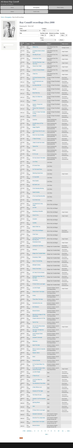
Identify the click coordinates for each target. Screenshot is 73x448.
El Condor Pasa (36, 165)
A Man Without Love (37, 387)
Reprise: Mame (36, 352)
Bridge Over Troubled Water (39, 253)
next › (68, 431)
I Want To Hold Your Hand (38, 142)
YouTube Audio (44, 33)
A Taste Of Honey (36, 138)
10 (58, 431)
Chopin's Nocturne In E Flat (39, 318)
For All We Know (36, 199)
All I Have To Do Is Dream (38, 272)
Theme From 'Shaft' (37, 66)
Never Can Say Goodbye (38, 134)
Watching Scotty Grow (38, 173)
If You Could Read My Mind (39, 196)
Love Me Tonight (36, 287)
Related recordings (54, 33)
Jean (34, 406)
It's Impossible (36, 177)
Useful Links (36, 11)
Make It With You (36, 226)
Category (44, 28)
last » (46, 434)
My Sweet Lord (36, 184)
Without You (35, 47)
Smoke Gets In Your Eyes (38, 291)
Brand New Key (36, 92)
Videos (12, 11)
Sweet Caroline (36, 192)
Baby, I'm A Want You (37, 96)
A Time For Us (36, 375)
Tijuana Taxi (35, 146)
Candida (34, 222)
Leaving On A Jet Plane (38, 245)
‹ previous (28, 431)
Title (21, 33)
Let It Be (34, 207)
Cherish (34, 115)
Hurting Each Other (37, 58)
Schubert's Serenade (37, 337)
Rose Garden (36, 180)
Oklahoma (35, 341)
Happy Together (36, 127)
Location (62, 33)
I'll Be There (35, 234)
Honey (34, 295)
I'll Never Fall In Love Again (39, 284)
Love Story (35, 161)
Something (35, 280)
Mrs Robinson (36, 307)
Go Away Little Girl (37, 85)
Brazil (34, 356)
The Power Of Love (37, 394)
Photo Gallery (60, 7)
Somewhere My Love (37, 303)
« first (24, 431)
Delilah (34, 150)
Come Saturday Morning (38, 188)
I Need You (35, 73)
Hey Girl (34, 89)
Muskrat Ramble (36, 360)
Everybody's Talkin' (37, 257)
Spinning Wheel (36, 402)
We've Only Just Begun (38, 230)
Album (49, 44)
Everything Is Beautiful (38, 211)
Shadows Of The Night (38, 391)
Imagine (34, 100)
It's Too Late (35, 154)
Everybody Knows (37, 242)
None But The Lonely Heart (39, 417)
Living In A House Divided (38, 70)
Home (12, 7)
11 (62, 431)
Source (42, 38)
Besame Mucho (36, 310)
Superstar (35, 119)
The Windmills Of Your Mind (39, 383)
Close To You (36, 215)
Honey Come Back (37, 268)
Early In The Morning (37, 261)
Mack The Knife (36, 345)
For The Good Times (37, 169)
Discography (36, 7)
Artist (21, 28)
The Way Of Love (36, 54)
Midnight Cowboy (36, 264)
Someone (35, 249)
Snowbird (35, 219)
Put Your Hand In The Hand (39, 157)
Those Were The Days (38, 299)
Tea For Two (35, 322)
